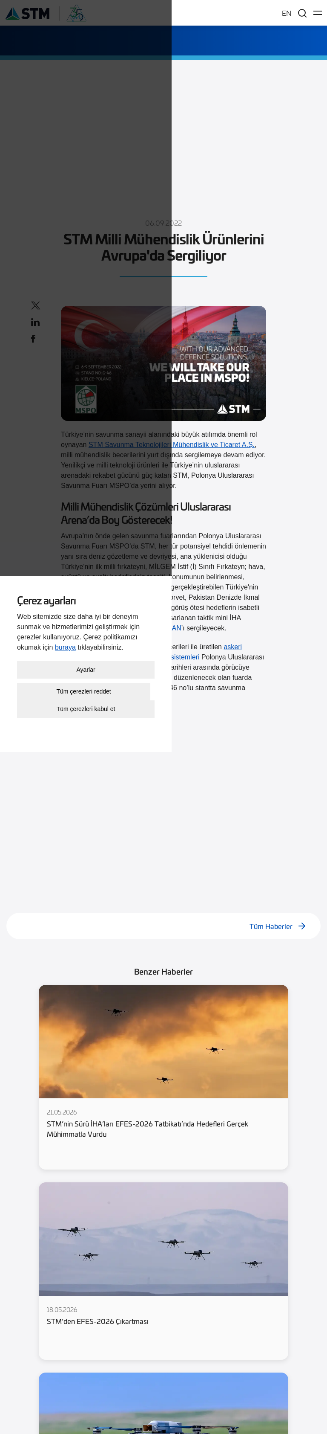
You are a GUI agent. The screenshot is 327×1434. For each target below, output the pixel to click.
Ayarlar (163, 1347)
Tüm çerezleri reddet (161, 1369)
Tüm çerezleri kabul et (163, 1386)
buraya (161, 1325)
